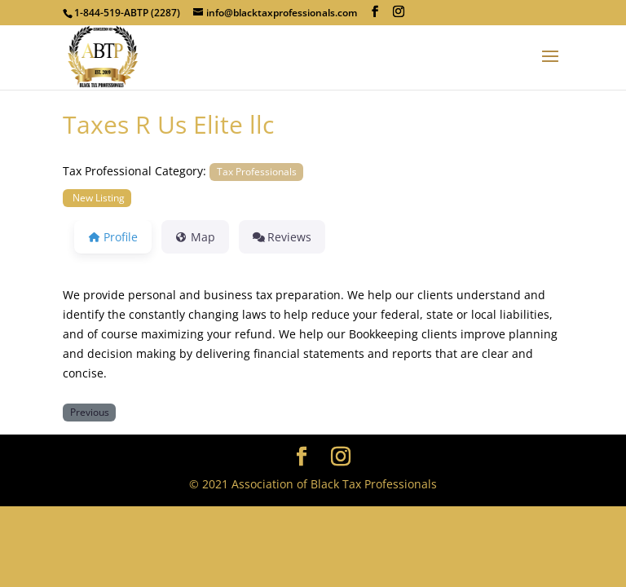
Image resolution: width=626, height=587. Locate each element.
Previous (89, 411)
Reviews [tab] (282, 237)
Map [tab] (195, 237)
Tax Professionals (257, 171)
